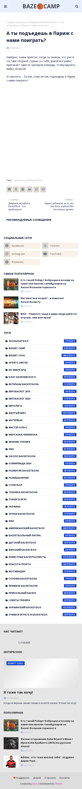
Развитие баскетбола (42, 470)
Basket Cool (42, 355)
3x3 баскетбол (42, 341)
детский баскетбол (42, 542)
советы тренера (42, 600)
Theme (58, 783)
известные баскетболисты (42, 557)
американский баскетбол (43, 22)
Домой (37, 777)
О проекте (50, 777)
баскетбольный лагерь (42, 535)
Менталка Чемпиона (42, 434)
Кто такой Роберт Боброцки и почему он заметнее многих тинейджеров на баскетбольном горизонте (47, 283)
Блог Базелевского (42, 377)
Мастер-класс (42, 427)
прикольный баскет (42, 593)
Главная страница (16, 22)
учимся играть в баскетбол (42, 614)
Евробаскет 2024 (42, 398)
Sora (34, 783)
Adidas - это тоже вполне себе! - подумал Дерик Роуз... (47, 759)
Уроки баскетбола (42, 513)
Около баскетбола (42, 456)
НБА (42, 449)
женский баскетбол (42, 549)
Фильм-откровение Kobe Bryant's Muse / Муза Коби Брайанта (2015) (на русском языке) (47, 742)
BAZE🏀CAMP (41, 6)
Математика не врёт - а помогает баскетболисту (42, 299)
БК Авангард (42, 369)
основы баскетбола (42, 578)
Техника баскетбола (42, 492)
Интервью (42, 420)
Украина (42, 506)
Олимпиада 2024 (42, 463)
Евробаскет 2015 (42, 391)
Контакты (65, 777)
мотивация (42, 571)
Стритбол (42, 485)
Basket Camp (42, 348)
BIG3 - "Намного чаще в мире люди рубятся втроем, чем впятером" (49, 315)
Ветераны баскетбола (42, 384)
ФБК (42, 521)
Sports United (42, 362)
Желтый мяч (42, 413)
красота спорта (42, 564)
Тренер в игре (42, 499)
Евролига (42, 405)
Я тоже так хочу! (18, 692)
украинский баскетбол (42, 607)
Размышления (42, 477)
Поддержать (21, 777)
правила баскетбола (42, 585)
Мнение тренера (42, 441)
